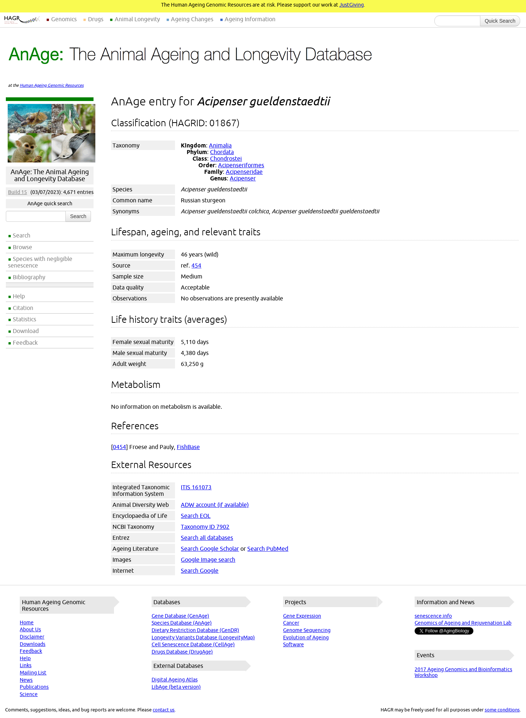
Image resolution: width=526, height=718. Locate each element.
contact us (164, 709)
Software (293, 644)
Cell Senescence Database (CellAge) (193, 644)
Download (26, 331)
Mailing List (33, 673)
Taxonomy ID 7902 (205, 526)
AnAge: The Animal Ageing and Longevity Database (50, 175)
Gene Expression (302, 616)
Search (21, 235)
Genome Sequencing (307, 630)
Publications (34, 687)
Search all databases (207, 537)
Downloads (32, 644)
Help (19, 296)
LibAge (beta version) (176, 687)
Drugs (95, 19)
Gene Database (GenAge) (180, 616)
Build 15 (17, 192)
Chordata (222, 152)
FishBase (188, 447)
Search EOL (195, 515)
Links (25, 665)
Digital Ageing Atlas (175, 680)
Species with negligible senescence (40, 262)
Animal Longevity (137, 19)
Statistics (24, 319)
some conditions (502, 709)
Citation (23, 307)
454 (196, 265)
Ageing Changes (192, 19)
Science (29, 694)
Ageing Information (250, 19)
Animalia (220, 145)
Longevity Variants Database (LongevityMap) (203, 637)
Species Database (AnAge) (182, 623)
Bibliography (29, 277)
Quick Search (500, 21)
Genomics (64, 19)
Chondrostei (226, 158)
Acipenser (243, 178)
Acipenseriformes (241, 165)
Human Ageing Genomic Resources (52, 85)
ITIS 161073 (196, 487)
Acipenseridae (244, 171)
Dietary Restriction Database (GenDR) (195, 630)
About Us (30, 629)
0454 (119, 447)
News (26, 680)
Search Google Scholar (210, 548)
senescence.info (433, 616)
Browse (22, 247)
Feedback (25, 342)
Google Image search (208, 559)
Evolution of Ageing (306, 637)
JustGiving (351, 5)
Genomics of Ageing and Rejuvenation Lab (463, 623)
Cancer (291, 623)
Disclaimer (32, 637)
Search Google (199, 570)
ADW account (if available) (215, 504)
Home (27, 622)
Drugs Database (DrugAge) (182, 652)
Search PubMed (267, 548)
